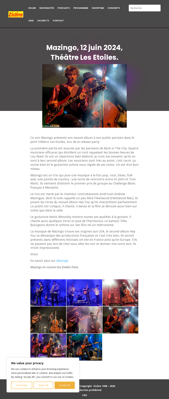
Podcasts (64, 8)
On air (32, 8)
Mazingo (62, 261)
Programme (80, 8)
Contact (58, 20)
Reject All (43, 385)
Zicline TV (43, 20)
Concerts (114, 8)
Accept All (64, 385)
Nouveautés (46, 8)
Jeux (31, 20)
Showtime (98, 8)
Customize (21, 385)
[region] (43, 375)
